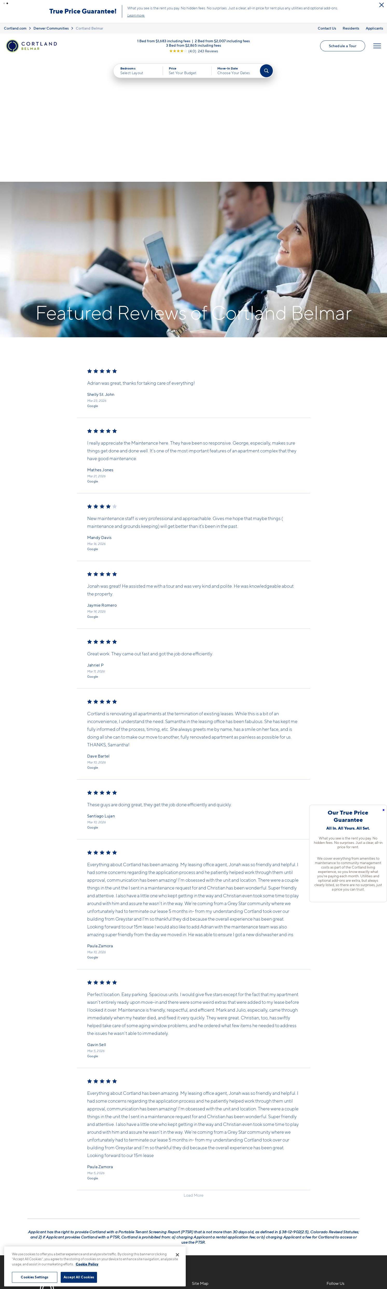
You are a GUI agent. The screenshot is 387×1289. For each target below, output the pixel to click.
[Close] (177, 1254)
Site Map (216, 1268)
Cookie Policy (87, 1264)
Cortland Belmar (89, 28)
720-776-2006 (119, 1171)
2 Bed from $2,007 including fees (222, 41)
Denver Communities (51, 28)
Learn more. (136, 15)
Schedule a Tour (342, 46)
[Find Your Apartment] (266, 70)
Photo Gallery (205, 1199)
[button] (4, 3)
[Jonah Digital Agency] (347, 1265)
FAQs (264, 1180)
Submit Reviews (192, 1268)
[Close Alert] (381, 5)
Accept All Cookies (79, 1277)
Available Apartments (213, 1180)
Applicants (374, 28)
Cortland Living (207, 1217)
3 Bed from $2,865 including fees (193, 45)
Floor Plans (203, 1171)
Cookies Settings (34, 1277)
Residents (351, 28)
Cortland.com (15, 28)
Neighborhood (273, 1171)
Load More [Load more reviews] (194, 1071)
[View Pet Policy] (149, 1200)
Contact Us (327, 28)
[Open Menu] (377, 46)
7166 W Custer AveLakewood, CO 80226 (126, 1184)
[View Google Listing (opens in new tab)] (193, 51)
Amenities (202, 1208)
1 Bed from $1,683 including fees (163, 41)
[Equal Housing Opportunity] (108, 1200)
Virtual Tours (204, 1190)
